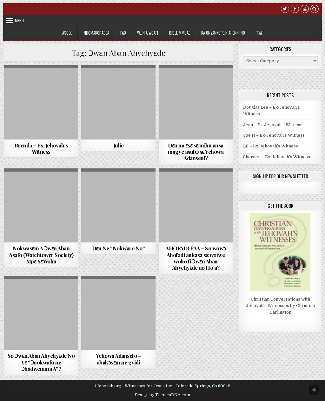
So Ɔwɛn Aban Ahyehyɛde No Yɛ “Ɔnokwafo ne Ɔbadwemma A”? (41, 362)
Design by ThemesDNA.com (162, 395)
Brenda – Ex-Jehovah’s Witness (41, 148)
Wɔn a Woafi (147, 33)
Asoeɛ (67, 33)
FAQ (123, 33)
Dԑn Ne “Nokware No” (118, 248)
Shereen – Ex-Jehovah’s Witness (276, 156)
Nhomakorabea (96, 33)
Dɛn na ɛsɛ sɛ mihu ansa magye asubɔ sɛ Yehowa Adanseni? (196, 152)
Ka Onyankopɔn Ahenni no (223, 33)
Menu (19, 20)
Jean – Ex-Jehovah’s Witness (272, 124)
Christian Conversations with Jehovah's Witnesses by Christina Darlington (280, 306)
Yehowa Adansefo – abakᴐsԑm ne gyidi (118, 358)
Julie (118, 145)
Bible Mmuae (179, 33)
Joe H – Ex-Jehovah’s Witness (274, 135)
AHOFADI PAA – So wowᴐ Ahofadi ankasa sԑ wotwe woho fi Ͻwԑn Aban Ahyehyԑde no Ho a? (195, 258)
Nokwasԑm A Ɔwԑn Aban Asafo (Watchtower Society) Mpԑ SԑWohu (41, 255)
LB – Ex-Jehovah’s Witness (270, 146)
